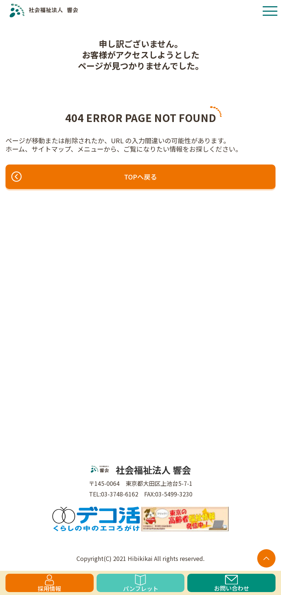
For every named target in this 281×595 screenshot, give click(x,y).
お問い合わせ (231, 583)
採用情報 (49, 583)
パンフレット (140, 583)
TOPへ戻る (84, 176)
